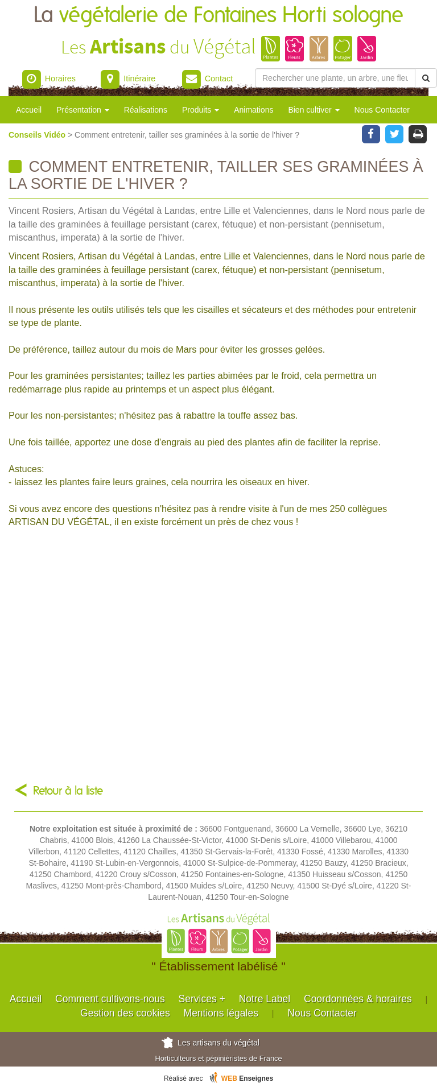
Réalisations (145, 109)
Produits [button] (200, 109)
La (218, 16)
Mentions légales (221, 1013)
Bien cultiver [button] (313, 109)
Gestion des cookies (125, 1013)
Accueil (29, 109)
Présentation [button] (82, 109)
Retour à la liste (68, 791)
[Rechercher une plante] (335, 78)
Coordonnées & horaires (358, 999)
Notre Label (264, 999)
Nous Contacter (382, 109)
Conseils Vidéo (38, 134)
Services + (202, 999)
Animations (253, 109)
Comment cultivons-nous (110, 999)
